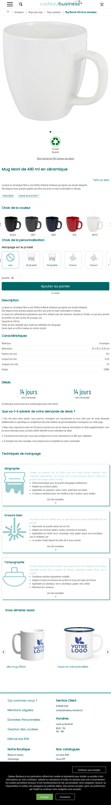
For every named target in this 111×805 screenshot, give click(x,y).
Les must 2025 (62, 754)
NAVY (53, 226)
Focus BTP (60, 758)
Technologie (13, 758)
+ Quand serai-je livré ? (28, 195)
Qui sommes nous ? (22, 700)
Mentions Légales (20, 710)
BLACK (12, 226)
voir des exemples (55, 501)
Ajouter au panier (55, 286)
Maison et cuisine (15, 754)
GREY (33, 226)
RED (74, 226)
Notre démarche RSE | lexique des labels (55, 158)
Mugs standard (54, 12)
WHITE (94, 226)
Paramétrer (65, 796)
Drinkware (19, 12)
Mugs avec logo (35, 12)
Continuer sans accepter (89, 769)
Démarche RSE (18, 739)
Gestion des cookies (23, 729)
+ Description (8, 195)
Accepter (45, 796)
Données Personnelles (24, 720)
